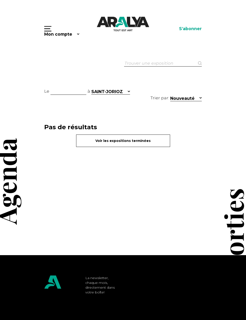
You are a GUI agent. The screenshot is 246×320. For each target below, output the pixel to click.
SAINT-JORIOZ (107, 91)
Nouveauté (182, 98)
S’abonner (190, 28)
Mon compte (58, 34)
